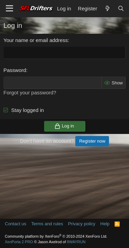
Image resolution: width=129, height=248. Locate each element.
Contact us (15, 223)
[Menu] (9, 8)
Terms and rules (47, 223)
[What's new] (107, 8)
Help (105, 223)
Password (14, 70)
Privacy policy (81, 223)
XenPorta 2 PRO (19, 242)
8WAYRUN (76, 242)
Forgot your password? (29, 92)
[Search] (121, 8)
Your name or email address (35, 40)
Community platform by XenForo (56, 236)
